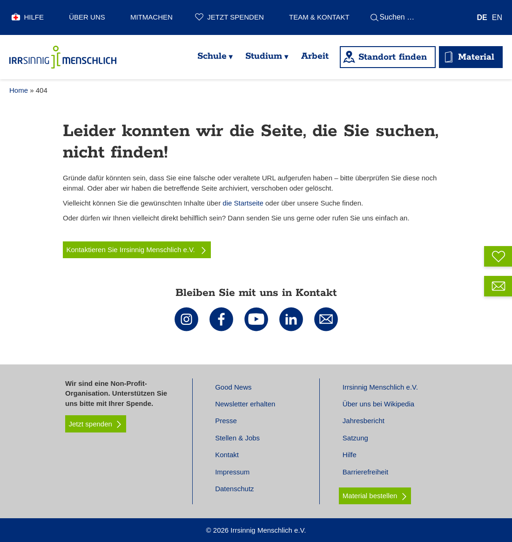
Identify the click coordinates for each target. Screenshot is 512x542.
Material (476, 57)
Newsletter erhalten (245, 404)
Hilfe (34, 17)
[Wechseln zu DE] (482, 17)
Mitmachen (151, 17)
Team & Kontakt (319, 17)
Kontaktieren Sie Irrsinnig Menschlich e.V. (137, 250)
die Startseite (242, 203)
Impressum (232, 472)
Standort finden (392, 57)
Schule (212, 56)
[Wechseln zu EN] (497, 17)
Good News (233, 387)
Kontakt (227, 455)
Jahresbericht (363, 421)
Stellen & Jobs (237, 438)
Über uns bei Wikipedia (378, 404)
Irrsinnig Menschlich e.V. (380, 387)
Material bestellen (370, 496)
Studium (263, 56)
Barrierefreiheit (365, 472)
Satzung (355, 438)
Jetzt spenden (235, 17)
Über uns (87, 17)
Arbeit (315, 56)
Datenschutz (234, 489)
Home (18, 90)
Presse (226, 421)
